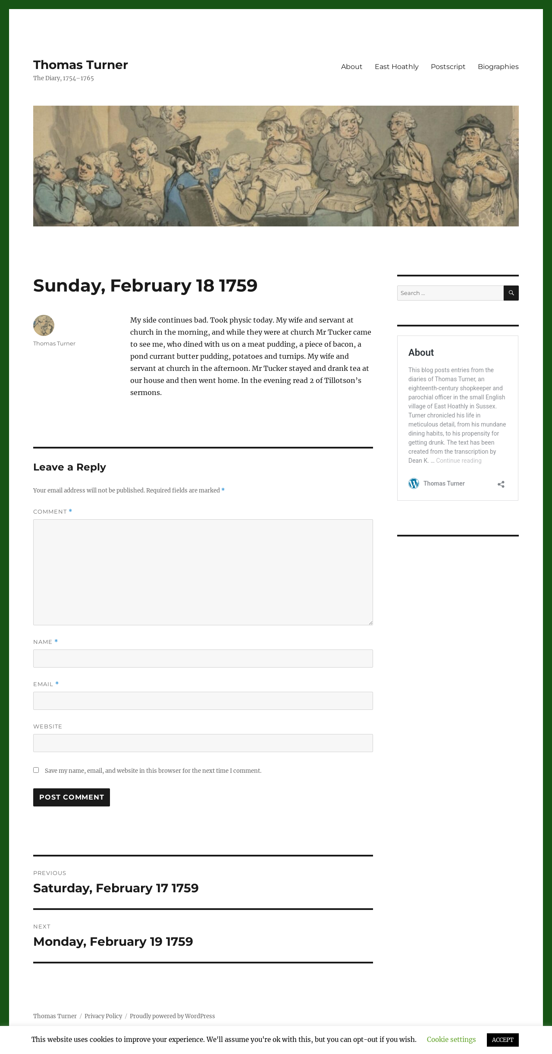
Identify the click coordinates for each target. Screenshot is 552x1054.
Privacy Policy (103, 1016)
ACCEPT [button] (503, 1040)
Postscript (448, 67)
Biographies (498, 67)
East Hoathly (397, 67)
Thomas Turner (80, 64)
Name (45, 642)
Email (46, 684)
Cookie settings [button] (451, 1039)
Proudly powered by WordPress (172, 1016)
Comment (52, 511)
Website (48, 726)
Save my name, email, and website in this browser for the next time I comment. (153, 771)
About (352, 67)
